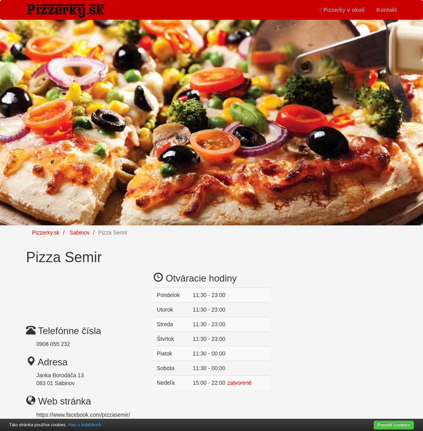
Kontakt (386, 10)
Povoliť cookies (394, 424)
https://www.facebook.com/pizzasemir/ (83, 415)
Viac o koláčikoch (84, 424)
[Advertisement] (89, 289)
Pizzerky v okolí (342, 10)
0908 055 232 (53, 344)
